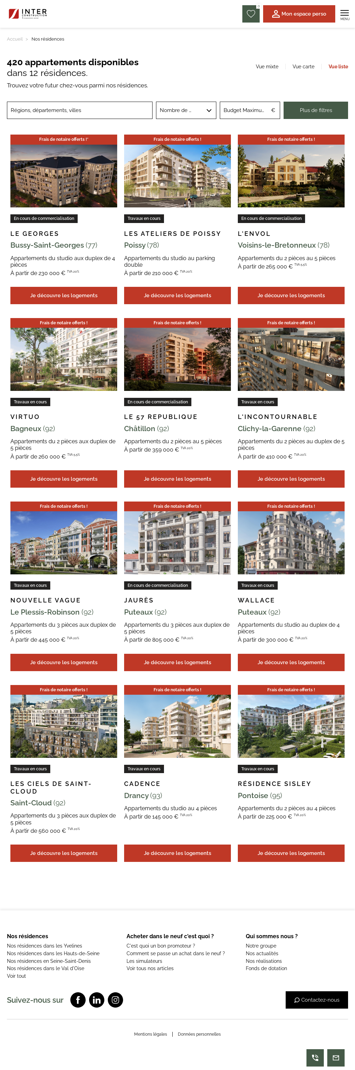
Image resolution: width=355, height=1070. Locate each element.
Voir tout (16, 976)
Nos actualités (262, 953)
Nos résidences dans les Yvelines (44, 946)
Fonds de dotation (266, 968)
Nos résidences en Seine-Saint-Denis (49, 961)
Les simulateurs (144, 961)
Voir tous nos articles (150, 968)
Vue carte (303, 66)
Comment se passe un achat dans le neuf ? (176, 953)
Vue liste (338, 66)
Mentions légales (150, 1034)
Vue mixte (267, 66)
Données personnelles (199, 1034)
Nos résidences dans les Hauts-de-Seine (53, 953)
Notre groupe (261, 946)
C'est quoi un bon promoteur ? (161, 946)
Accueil (15, 39)
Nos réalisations (264, 961)
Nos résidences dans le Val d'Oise (45, 968)
